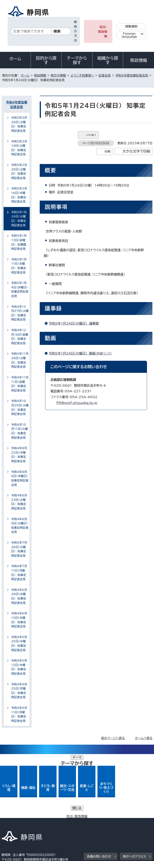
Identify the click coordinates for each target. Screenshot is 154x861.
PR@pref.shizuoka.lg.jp (76, 402)
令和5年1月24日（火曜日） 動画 (82, 353)
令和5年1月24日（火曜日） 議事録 (74, 323)
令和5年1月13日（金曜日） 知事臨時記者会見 (19, 242)
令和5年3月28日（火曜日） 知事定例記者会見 (19, 124)
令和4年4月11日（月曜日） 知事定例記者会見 (19, 714)
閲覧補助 (131, 26)
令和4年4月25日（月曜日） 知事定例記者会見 (19, 691)
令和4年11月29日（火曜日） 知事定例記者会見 (20, 360)
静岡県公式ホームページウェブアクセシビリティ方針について (45, 822)
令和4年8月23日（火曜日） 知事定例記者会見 (19, 502)
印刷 (107, 151)
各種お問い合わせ (99, 792)
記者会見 (104, 75)
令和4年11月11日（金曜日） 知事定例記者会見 (20, 384)
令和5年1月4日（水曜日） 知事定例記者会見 (20, 289)
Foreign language (129, 35)
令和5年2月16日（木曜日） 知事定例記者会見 (19, 195)
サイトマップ (13, 826)
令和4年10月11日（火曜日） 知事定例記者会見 (19, 431)
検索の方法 (75, 31)
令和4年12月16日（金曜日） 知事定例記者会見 (19, 337)
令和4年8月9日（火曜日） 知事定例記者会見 (20, 526)
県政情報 (138, 60)
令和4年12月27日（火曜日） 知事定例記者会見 (20, 313)
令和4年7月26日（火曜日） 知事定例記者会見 (19, 549)
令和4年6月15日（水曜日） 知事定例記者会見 (19, 620)
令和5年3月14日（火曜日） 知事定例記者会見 (19, 148)
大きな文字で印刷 (136, 151)
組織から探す (107, 60)
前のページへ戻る (113, 738)
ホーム (15, 58)
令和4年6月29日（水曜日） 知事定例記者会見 (19, 596)
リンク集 (105, 822)
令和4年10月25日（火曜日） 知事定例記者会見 (20, 407)
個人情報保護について (65, 817)
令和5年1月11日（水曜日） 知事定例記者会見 (19, 266)
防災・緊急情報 (102, 32)
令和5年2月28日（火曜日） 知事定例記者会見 (19, 171)
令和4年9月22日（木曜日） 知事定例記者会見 (19, 455)
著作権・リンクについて (20, 817)
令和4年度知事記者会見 (131, 75)
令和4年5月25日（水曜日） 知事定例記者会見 (19, 644)
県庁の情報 (58, 75)
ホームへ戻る (143, 738)
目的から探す (46, 60)
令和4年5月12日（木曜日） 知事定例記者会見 (19, 667)
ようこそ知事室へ (82, 75)
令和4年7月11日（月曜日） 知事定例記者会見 (19, 573)
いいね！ (91, 135)
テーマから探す (77, 60)
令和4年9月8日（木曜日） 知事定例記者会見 (20, 478)
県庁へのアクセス (134, 792)
